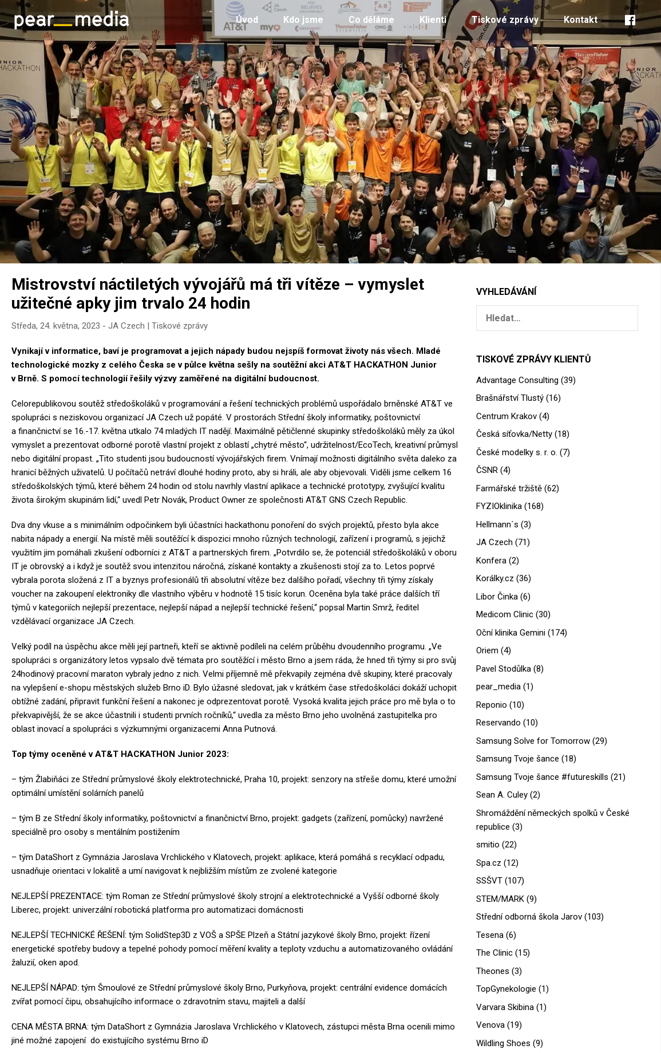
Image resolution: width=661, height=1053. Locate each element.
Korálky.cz (495, 578)
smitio (488, 844)
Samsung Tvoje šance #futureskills (542, 777)
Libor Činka (497, 596)
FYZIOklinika (499, 506)
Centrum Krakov (506, 416)
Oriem (487, 650)
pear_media (498, 686)
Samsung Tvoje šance (517, 759)
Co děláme (371, 19)
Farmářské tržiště (509, 488)
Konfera (491, 560)
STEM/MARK (500, 899)
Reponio (491, 705)
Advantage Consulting (517, 380)
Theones (492, 971)
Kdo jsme (303, 19)
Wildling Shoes (503, 1043)
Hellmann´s (497, 524)
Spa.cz (488, 863)
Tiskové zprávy (505, 19)
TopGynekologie (506, 989)
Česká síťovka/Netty (514, 434)
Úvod (247, 19)
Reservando (498, 722)
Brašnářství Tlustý (510, 398)
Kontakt (580, 19)
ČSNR (487, 470)
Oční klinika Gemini (510, 633)
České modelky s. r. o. (516, 452)
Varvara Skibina (505, 1007)
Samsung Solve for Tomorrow (533, 741)
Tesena (490, 935)
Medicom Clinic (504, 614)
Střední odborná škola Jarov (529, 917)
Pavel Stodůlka (503, 669)
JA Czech (126, 326)
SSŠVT (489, 880)
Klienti (432, 19)
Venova (490, 1025)
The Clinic (494, 953)
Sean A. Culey (502, 795)
